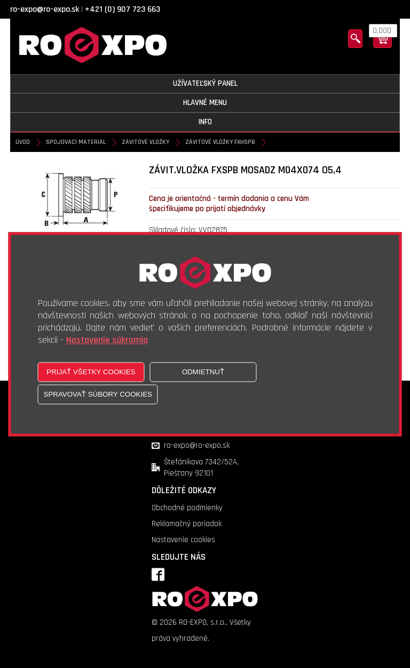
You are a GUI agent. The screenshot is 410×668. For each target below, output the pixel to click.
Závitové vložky (145, 142)
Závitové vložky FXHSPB (220, 142)
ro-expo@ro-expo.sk (44, 9)
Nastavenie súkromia (107, 340)
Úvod (22, 142)
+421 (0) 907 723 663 (122, 9)
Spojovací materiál (76, 142)
